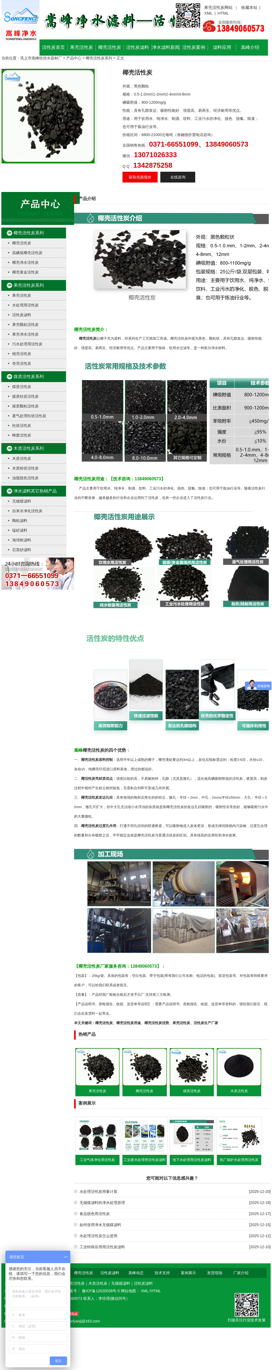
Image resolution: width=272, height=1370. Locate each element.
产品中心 (73, 58)
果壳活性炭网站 (218, 7)
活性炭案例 (193, 47)
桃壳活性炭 (21, 354)
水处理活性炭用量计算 (98, 1191)
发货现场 (214, 1273)
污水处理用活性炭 (27, 344)
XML (208, 13)
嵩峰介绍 (250, 47)
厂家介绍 (240, 1273)
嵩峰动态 (136, 1273)
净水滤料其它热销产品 (35, 491)
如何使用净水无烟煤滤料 (100, 1225)
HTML (223, 13)
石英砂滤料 (21, 550)
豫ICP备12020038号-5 (101, 1291)
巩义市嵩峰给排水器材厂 (41, 58)
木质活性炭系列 (29, 448)
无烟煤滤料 (21, 501)
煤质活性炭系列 (29, 376)
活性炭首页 (53, 47)
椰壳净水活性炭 (25, 262)
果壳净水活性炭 (25, 334)
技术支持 (162, 1273)
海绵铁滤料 (21, 540)
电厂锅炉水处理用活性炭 (239, 1160)
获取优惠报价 (140, 177)
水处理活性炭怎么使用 (98, 1236)
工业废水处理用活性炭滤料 (145, 1160)
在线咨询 (177, 177)
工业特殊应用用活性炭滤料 (102, 1247)
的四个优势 (115, 750)
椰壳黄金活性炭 (25, 272)
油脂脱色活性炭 (25, 478)
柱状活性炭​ (21, 425)
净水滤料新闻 (166, 47)
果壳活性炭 (81, 47)
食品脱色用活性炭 (94, 1214)
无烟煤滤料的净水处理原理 (102, 1202)
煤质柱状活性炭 (25, 396)
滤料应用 (222, 47)
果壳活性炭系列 (29, 285)
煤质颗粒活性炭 (25, 406)
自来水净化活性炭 (27, 511)
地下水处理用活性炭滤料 (192, 1160)
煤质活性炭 (21, 386)
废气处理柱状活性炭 (29, 416)
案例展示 (188, 1273)
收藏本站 (249, 7)
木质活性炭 (21, 458)
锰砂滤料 (19, 530)
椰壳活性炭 (109, 47)
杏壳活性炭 (21, 363)
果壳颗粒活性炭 (25, 324)
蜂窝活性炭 (21, 435)
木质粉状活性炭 (25, 468)
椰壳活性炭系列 (99, 58)
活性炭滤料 (137, 47)
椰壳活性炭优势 (156, 1023)
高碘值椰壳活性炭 (27, 253)
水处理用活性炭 (25, 305)
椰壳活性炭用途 (128, 1023)
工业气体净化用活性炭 (97, 1160)
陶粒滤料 (19, 520)
